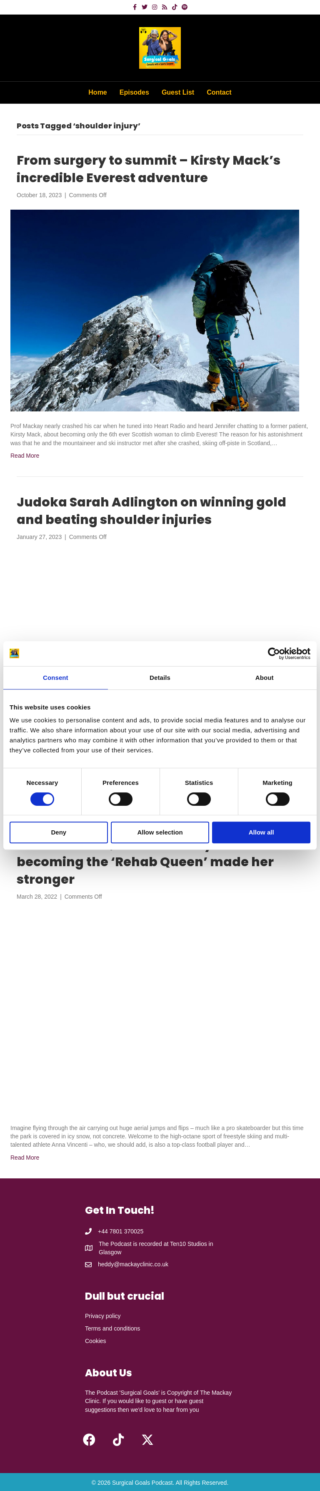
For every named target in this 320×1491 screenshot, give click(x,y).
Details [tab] (160, 677)
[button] (89, 1439)
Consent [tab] (55, 677)
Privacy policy (103, 1316)
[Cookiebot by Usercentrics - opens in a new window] (274, 653)
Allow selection (159, 832)
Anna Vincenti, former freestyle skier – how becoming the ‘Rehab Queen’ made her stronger (159, 862)
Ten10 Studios (188, 1243)
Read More (24, 455)
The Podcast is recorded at (134, 1243)
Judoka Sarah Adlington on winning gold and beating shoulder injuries (151, 511)
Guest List (178, 92)
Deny (58, 832)
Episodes (134, 92)
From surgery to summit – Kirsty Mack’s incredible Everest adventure (148, 169)
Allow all (261, 832)
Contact (219, 92)
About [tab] (264, 677)
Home (97, 92)
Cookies (95, 1341)
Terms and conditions (112, 1328)
